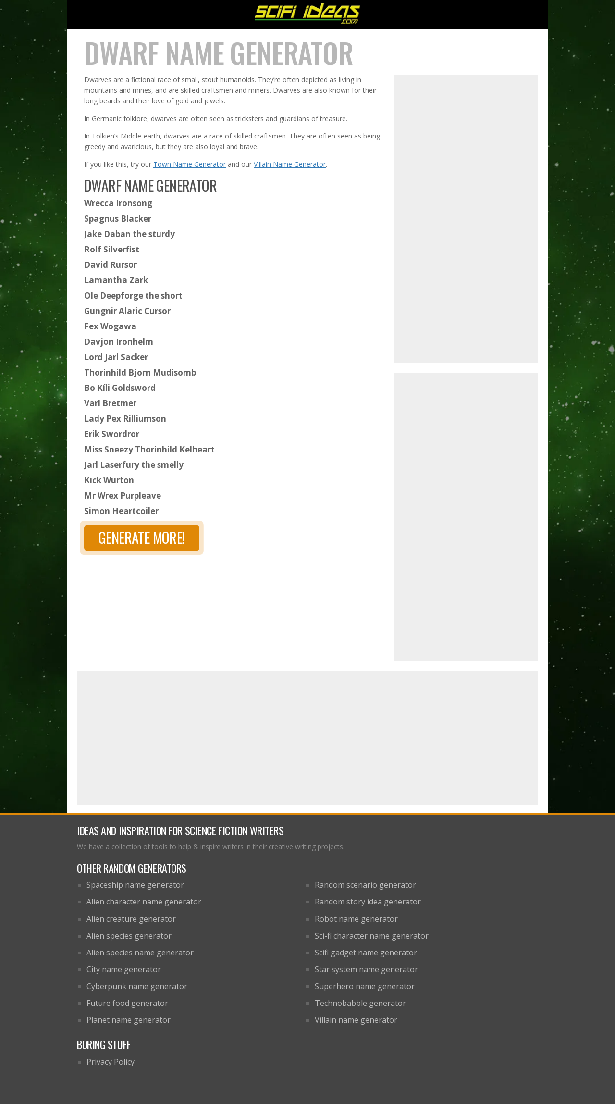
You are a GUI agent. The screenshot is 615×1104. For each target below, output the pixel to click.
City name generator (123, 969)
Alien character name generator (143, 901)
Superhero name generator (365, 986)
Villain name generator (356, 1020)
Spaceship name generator (135, 884)
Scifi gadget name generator (366, 952)
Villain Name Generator (290, 164)
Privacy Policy (110, 1061)
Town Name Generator (189, 164)
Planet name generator (128, 1020)
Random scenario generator (365, 884)
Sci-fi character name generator (372, 935)
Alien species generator (129, 935)
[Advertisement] (466, 219)
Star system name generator (366, 969)
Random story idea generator (368, 901)
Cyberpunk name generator (136, 986)
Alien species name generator (140, 952)
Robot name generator (356, 919)
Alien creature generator (131, 919)
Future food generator (127, 1003)
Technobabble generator (360, 1003)
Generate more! (141, 537)
